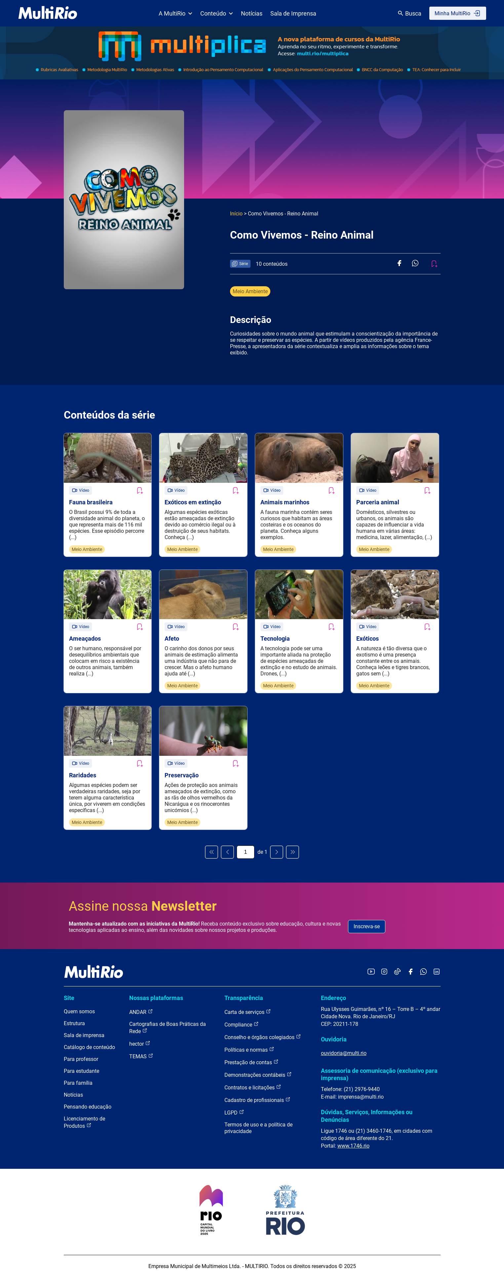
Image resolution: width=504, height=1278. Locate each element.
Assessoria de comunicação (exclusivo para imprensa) (379, 1075)
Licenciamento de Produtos (84, 1123)
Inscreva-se (367, 927)
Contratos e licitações (252, 1087)
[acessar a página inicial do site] (48, 13)
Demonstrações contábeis (258, 1075)
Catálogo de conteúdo (89, 1048)
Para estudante (81, 1072)
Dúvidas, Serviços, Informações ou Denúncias (366, 1116)
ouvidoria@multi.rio (344, 1054)
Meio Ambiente (250, 291)
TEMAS (141, 1056)
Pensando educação (87, 1107)
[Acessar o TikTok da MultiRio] (397, 973)
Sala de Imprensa (293, 13)
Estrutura (74, 1024)
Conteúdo (216, 13)
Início (236, 213)
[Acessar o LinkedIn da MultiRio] (437, 973)
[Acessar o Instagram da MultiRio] (384, 973)
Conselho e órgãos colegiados (262, 1037)
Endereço (333, 998)
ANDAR (141, 1012)
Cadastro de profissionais (257, 1100)
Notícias (251, 13)
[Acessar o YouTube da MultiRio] (371, 973)
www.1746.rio (353, 1146)
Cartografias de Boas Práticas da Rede (167, 1028)
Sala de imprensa (84, 1036)
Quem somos (79, 1012)
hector (139, 1044)
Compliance (241, 1025)
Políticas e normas (249, 1050)
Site (69, 998)
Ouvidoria (334, 1039)
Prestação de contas (251, 1062)
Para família (78, 1083)
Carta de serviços (247, 1012)
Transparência (243, 998)
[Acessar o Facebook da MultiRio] (410, 973)
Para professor (81, 1060)
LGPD (234, 1113)
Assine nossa (143, 907)
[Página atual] (245, 852)
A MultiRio (175, 13)
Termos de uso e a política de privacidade (258, 1128)
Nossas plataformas (156, 998)
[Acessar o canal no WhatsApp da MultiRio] (423, 973)
